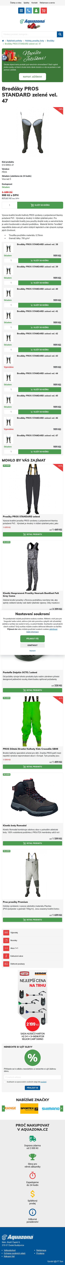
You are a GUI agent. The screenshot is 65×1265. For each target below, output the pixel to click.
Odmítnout (32, 645)
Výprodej (10, 932)
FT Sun (58, 1261)
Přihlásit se (32, 1088)
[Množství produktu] (9, 205)
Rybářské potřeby (14, 41)
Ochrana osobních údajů (14, 1253)
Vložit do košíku (40, 205)
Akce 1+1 (10, 948)
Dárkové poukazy (14, 964)
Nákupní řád (9, 1256)
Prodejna (40, 1253)
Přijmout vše (32, 639)
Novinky (10, 940)
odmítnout (53, 629)
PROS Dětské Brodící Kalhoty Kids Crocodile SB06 (30, 749)
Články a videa (15, 3)
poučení (43, 1082)
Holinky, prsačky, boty (34, 41)
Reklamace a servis (47, 3)
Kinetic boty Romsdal (14, 826)
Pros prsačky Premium (15, 902)
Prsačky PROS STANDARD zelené (21, 517)
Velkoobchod (9, 1250)
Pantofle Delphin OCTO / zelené (20, 672)
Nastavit (32, 651)
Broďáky (50, 41)
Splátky (26, 3)
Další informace (32, 632)
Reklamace (41, 1250)
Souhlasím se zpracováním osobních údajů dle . (27, 1082)
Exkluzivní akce (13, 956)
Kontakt (35, 3)
